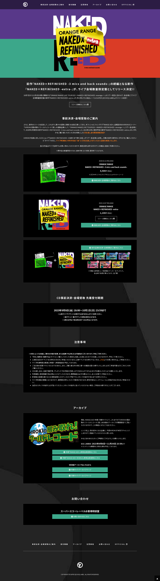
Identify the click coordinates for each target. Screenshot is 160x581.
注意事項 (84, 5)
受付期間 (72, 5)
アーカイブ (97, 5)
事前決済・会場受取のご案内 (52, 5)
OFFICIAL (128, 5)
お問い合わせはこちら (80, 516)
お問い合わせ (111, 5)
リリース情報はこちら (80, 104)
